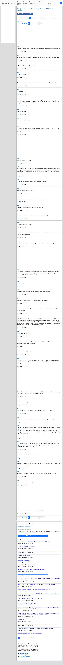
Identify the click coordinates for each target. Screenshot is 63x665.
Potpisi (27, 18)
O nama (21, 658)
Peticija (20, 18)
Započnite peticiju (19, 3)
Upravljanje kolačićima (25, 656)
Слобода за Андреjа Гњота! (24, 526)
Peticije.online (5, 3)
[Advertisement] (39, 35)
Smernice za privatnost (54, 18)
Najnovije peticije (25, 2)
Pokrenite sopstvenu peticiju (33, 535)
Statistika (44, 18)
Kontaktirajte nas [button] (42, 1)
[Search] (53, 3)
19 (41, 23)
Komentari (36, 18)
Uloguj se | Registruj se (32, 2)
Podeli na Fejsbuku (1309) (24, 14)
